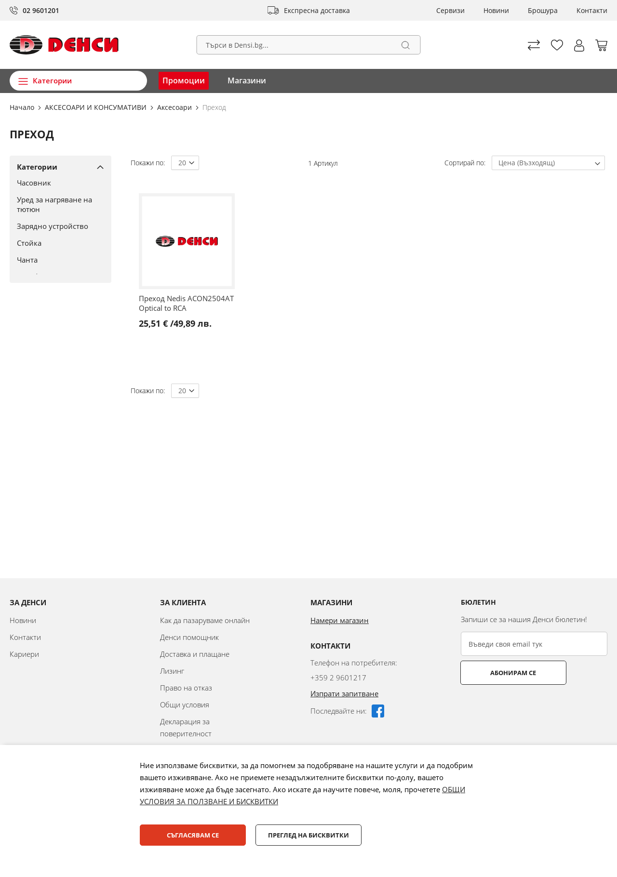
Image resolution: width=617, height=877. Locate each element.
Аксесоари (175, 107)
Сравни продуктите (534, 45)
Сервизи (450, 10)
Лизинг (172, 671)
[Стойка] (57, 243)
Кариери (24, 654)
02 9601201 (41, 10)
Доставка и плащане (194, 654)
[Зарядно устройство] (57, 226)
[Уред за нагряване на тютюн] (57, 204)
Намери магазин (339, 620)
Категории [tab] (37, 167)
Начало (23, 107)
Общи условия (184, 704)
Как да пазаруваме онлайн (205, 620)
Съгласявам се (193, 835)
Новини (496, 10)
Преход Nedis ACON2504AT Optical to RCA (186, 303)
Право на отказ (186, 687)
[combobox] (309, 44)
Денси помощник (189, 637)
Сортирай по (464, 162)
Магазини (247, 80)
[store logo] (64, 44)
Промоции (183, 80)
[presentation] (534, 708)
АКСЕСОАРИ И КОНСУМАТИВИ (96, 107)
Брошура (543, 10)
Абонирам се (499, 672)
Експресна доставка (317, 10)
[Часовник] (57, 182)
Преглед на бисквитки (308, 835)
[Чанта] (57, 260)
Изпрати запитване (344, 693)
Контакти (592, 10)
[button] (579, 46)
